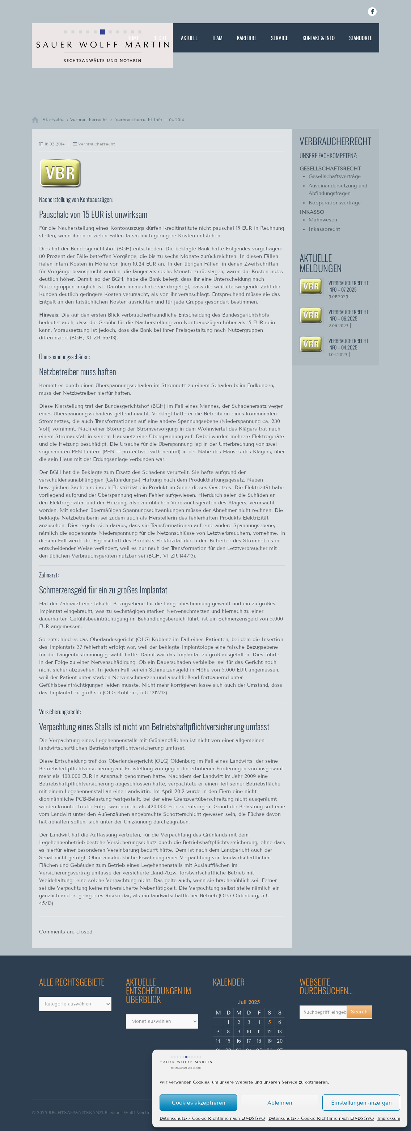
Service (279, 38)
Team (217, 38)
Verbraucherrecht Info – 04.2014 (149, 119)
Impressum (388, 1118)
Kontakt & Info (318, 38)
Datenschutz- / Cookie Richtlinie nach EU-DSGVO (212, 1118)
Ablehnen (279, 1103)
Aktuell (189, 38)
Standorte (360, 38)
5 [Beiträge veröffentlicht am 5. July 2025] (269, 1022)
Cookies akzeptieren (198, 1103)
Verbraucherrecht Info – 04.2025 (349, 344)
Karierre (247, 38)
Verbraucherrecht (88, 119)
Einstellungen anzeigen (361, 1103)
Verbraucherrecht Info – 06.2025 (349, 315)
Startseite (53, 119)
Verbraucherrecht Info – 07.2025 (349, 286)
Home (133, 38)
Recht (159, 38)
